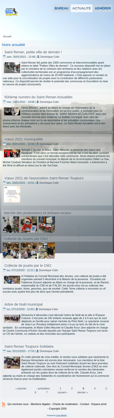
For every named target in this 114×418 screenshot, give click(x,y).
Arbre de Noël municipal (23, 304)
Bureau (62, 8)
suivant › (62, 392)
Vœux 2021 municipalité (23, 139)
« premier (21, 388)
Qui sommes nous (17, 404)
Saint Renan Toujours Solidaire (29, 346)
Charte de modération (65, 404)
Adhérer (103, 8)
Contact (84, 404)
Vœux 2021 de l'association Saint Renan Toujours (44, 178)
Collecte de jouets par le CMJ (27, 266)
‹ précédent (43, 388)
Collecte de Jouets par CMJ (26, 239)
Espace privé (99, 404)
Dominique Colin (49, 56)
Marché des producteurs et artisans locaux (37, 213)
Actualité (81, 8)
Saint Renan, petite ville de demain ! (33, 52)
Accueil (7, 36)
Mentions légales (40, 404)
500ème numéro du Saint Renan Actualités (38, 97)
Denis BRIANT (61, 415)
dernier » (83, 392)
